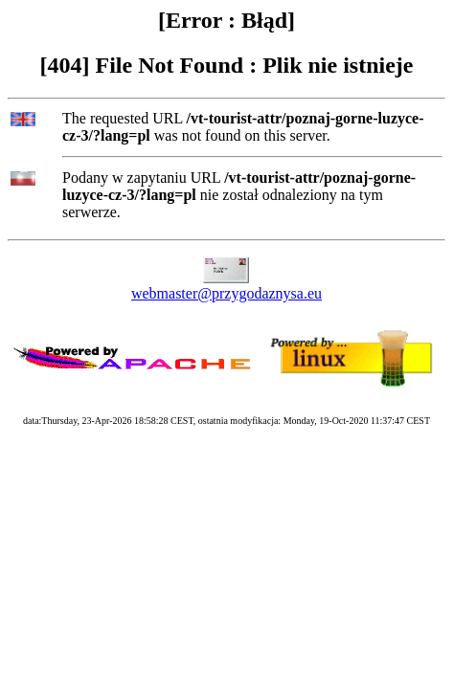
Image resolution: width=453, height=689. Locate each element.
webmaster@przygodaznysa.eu (226, 293)
